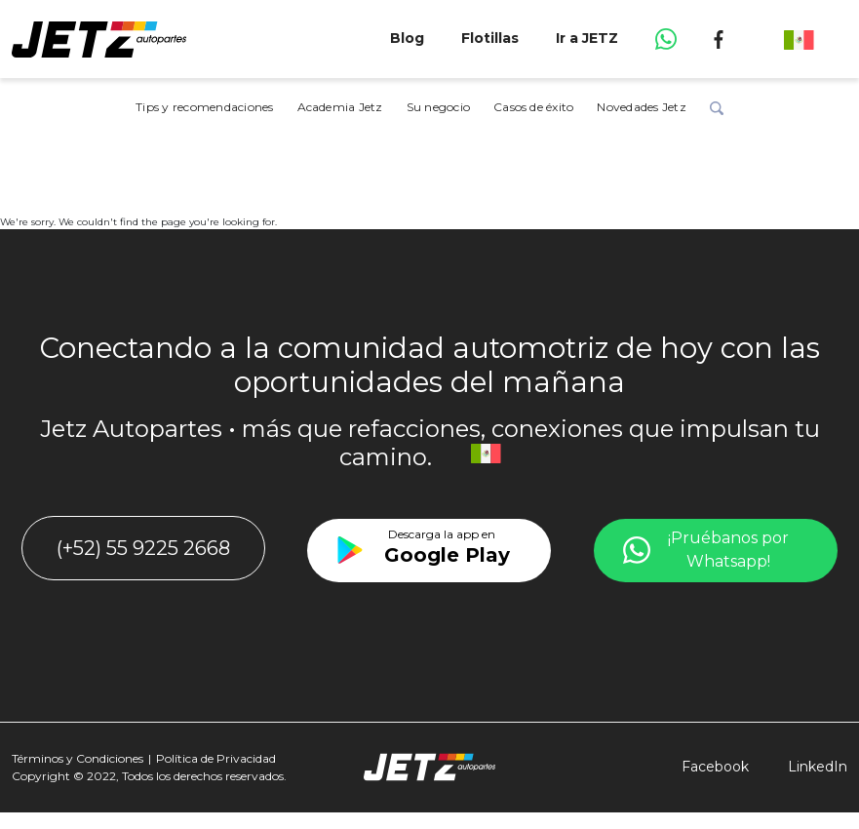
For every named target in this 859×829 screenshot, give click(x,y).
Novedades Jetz (641, 106)
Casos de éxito (533, 106)
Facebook (715, 766)
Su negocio (438, 106)
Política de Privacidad (216, 758)
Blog (407, 38)
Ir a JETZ (587, 38)
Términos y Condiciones (77, 758)
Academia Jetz (340, 106)
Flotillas (490, 38)
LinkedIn (817, 766)
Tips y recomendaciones (204, 106)
